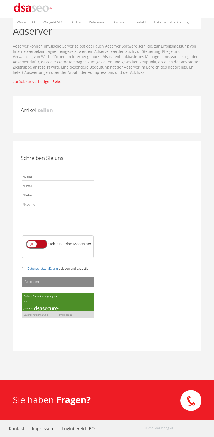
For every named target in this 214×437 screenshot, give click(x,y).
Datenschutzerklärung (171, 22)
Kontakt (140, 22)
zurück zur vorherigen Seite (37, 81)
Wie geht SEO (53, 22)
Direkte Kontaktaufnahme (190, 400)
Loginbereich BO (78, 428)
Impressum (43, 428)
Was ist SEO (26, 22)
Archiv (76, 22)
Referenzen (97, 22)
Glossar (120, 22)
